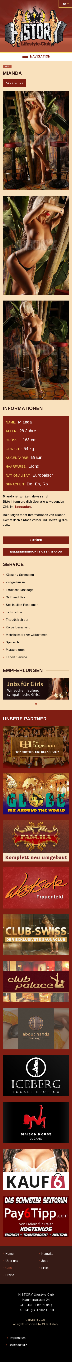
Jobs (44, 1260)
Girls (8, 1267)
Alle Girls (14, 82)
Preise (10, 1275)
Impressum (18, 1337)
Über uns (11, 1260)
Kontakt (47, 1253)
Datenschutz (18, 1345)
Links (45, 1267)
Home (9, 1253)
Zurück (36, 540)
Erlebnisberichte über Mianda (36, 551)
